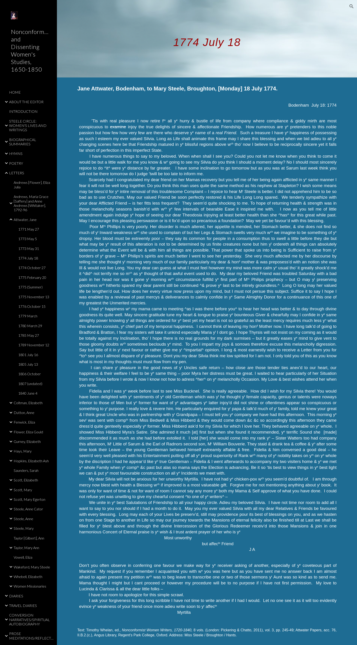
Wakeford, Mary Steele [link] (32, 567)
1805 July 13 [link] (28, 364)
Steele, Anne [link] (23, 519)
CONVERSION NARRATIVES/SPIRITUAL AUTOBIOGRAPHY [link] (29, 619)
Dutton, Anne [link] (24, 412)
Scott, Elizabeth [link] (26, 480)
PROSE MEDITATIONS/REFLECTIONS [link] (31, 635)
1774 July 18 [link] (28, 258)
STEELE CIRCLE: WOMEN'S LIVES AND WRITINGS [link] (27, 125)
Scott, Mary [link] (23, 490)
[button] (351, 6)
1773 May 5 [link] (27, 238)
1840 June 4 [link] (27, 393)
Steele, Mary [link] (24, 528)
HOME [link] (15, 92)
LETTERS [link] (16, 173)
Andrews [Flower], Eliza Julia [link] (32, 184)
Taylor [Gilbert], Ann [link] (29, 538)
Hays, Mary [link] (23, 451)
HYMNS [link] (16, 153)
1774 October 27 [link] (32, 267)
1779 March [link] (27, 316)
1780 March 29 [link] (30, 326)
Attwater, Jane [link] (25, 219)
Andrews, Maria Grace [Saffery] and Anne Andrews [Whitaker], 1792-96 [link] (31, 203)
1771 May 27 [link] (28, 229)
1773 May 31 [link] (28, 248)
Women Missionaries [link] (30, 586)
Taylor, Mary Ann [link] (26, 547)
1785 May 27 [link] (28, 335)
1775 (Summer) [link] (30, 287)
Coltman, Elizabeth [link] (28, 403)
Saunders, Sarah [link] (26, 470)
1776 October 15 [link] (32, 306)
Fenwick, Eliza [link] (24, 422)
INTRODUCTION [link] (23, 111)
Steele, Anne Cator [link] (28, 509)
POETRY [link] (16, 163)
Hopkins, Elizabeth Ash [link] (31, 461)
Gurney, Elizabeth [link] (27, 441)
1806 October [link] (29, 374)
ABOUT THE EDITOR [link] (26, 102)
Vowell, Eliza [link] (23, 557)
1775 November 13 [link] (33, 297)
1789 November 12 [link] (33, 345)
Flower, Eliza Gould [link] (28, 432)
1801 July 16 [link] (28, 354)
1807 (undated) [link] (30, 383)
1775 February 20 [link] (32, 277)
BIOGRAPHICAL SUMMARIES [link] (22, 141)
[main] (206, 38)
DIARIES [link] (16, 596)
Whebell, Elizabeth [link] (28, 576)
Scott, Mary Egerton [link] (29, 499)
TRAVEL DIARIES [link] (23, 605)
